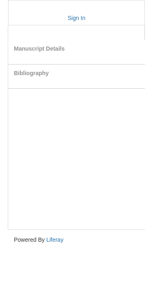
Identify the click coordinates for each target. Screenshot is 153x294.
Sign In (77, 18)
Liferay (54, 239)
